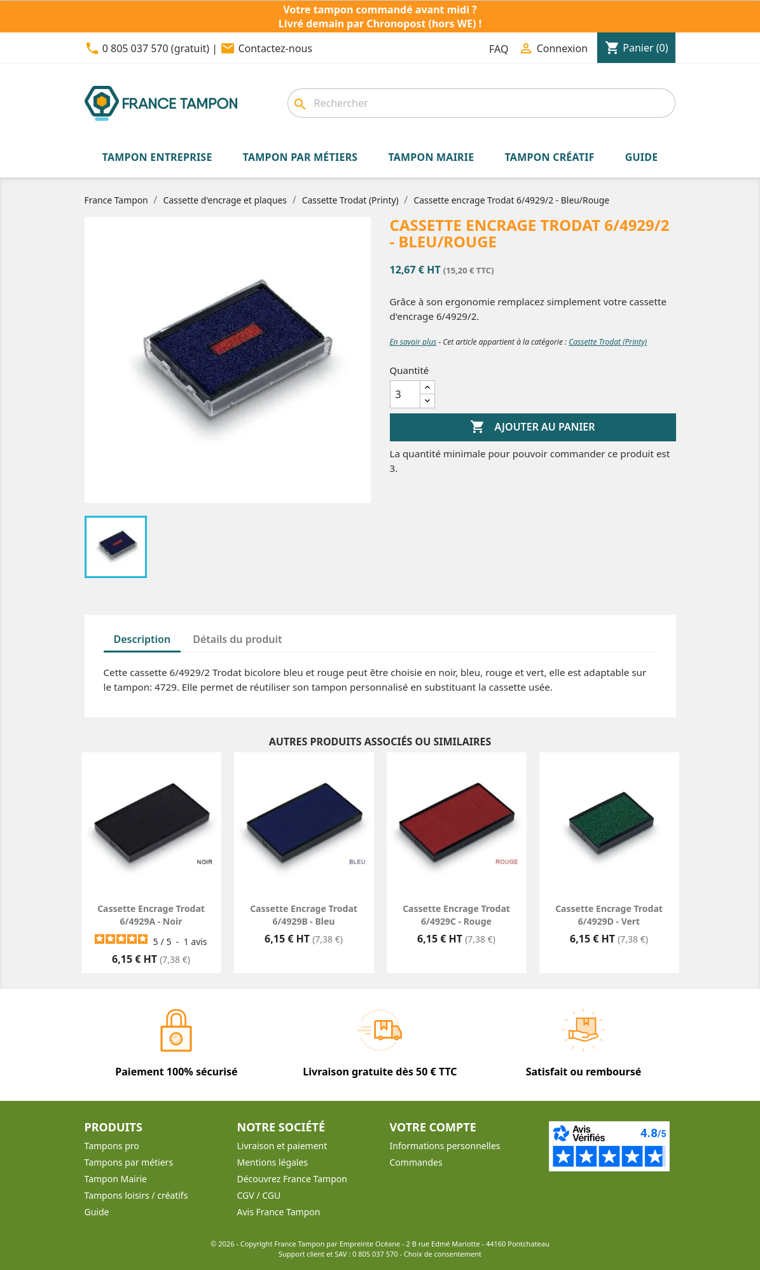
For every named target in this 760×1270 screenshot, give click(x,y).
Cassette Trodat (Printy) (608, 341)
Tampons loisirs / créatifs (136, 1195)
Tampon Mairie (116, 1179)
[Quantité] (405, 394)
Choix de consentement (442, 1254)
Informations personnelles (445, 1146)
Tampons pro (112, 1146)
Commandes (416, 1162)
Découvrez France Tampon (292, 1179)
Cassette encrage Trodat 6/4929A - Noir (151, 914)
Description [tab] (142, 639)
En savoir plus (413, 341)
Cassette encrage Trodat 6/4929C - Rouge (456, 914)
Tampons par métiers (129, 1162)
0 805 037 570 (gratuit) (155, 48)
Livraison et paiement (282, 1146)
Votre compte (433, 1127)
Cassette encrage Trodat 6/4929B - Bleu (303, 914)
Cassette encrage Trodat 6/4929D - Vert (609, 914)
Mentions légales (272, 1162)
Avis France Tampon (279, 1212)
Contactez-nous (275, 48)
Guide (97, 1212)
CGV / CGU (259, 1195)
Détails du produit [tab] (237, 639)
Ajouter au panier (532, 427)
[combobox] (481, 103)
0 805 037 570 (375, 1254)
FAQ (498, 49)
